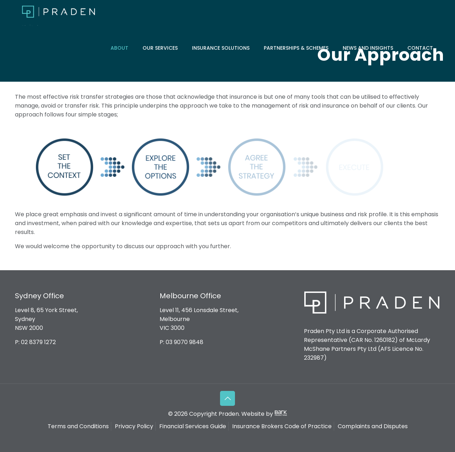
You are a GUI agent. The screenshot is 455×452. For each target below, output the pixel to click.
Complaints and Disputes (373, 426)
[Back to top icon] (227, 398)
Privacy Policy (134, 426)
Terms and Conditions (78, 426)
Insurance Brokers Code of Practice (282, 426)
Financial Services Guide (192, 426)
